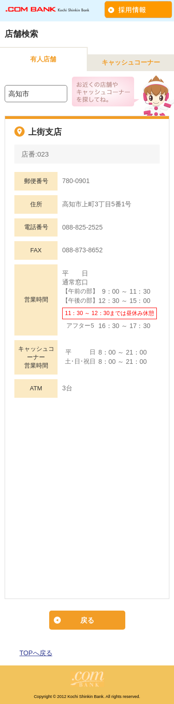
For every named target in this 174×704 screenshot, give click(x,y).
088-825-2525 (82, 227)
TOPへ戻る (35, 653)
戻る (87, 620)
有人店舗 (43, 59)
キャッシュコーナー (131, 62)
